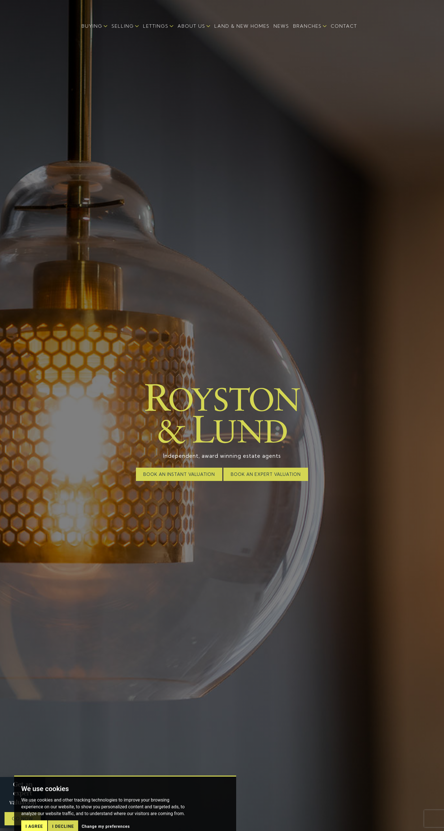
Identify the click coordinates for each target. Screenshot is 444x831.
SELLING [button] (123, 26)
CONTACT (344, 26)
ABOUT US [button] (191, 26)
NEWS (281, 26)
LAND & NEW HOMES (242, 26)
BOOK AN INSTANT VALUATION (179, 474)
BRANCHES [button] (307, 26)
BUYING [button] (92, 26)
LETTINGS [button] (155, 26)
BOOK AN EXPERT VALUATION (266, 474)
